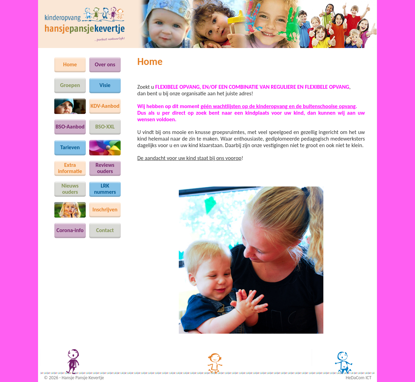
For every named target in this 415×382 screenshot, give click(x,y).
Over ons (105, 64)
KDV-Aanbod (105, 106)
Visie (105, 85)
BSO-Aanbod (70, 126)
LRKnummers (105, 188)
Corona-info (69, 230)
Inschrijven (104, 209)
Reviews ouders (104, 168)
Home (70, 64)
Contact (105, 230)
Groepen (70, 85)
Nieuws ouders (70, 188)
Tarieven (70, 147)
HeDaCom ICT (358, 378)
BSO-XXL (104, 126)
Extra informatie (70, 168)
